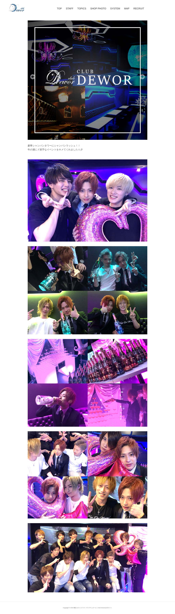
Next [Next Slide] (142, 76)
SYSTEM (115, 8)
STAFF (69, 8)
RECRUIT (138, 8)
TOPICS (81, 8)
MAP (126, 8)
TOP (59, 8)
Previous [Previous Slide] (32, 76)
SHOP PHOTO (98, 8)
